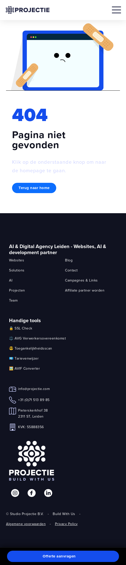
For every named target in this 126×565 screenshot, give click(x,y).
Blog (69, 260)
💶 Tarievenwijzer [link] (24, 358)
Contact (71, 270)
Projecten (17, 290)
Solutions (17, 270)
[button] (63, 556)
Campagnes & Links (81, 280)
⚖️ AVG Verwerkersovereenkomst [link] (37, 338)
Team (13, 300)
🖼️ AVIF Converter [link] (24, 368)
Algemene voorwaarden (26, 523)
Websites (16, 260)
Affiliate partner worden (84, 290)
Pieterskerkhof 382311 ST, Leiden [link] (33, 413)
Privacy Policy (66, 523)
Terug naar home (34, 188)
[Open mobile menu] (116, 10)
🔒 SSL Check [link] (20, 328)
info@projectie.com (34, 388)
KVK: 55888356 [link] (31, 426)
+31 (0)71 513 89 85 (34, 399)
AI (10, 280)
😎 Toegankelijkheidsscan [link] (30, 348)
